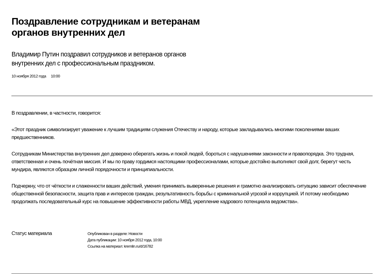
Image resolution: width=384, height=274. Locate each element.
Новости (135, 233)
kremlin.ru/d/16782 (138, 246)
